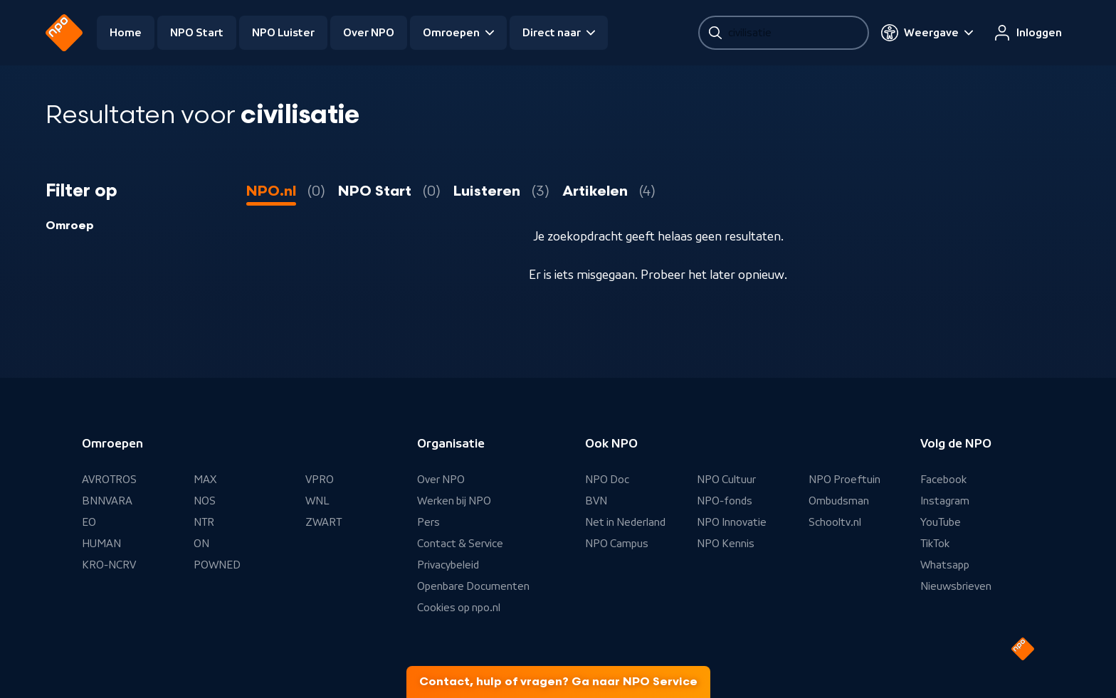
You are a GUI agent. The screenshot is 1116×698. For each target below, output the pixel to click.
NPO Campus (616, 543)
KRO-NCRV (109, 565)
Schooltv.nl (835, 522)
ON (201, 543)
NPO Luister (283, 32)
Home (126, 32)
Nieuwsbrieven (955, 586)
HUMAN (101, 543)
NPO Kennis (725, 543)
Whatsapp (944, 565)
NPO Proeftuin (844, 479)
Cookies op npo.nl (458, 607)
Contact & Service (460, 543)
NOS (205, 501)
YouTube (940, 522)
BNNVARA (107, 501)
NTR (204, 522)
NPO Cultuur (726, 479)
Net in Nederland (625, 522)
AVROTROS (109, 479)
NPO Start (196, 32)
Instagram (944, 501)
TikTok (934, 543)
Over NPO (368, 32)
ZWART (323, 522)
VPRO (319, 479)
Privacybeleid (448, 565)
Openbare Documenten (473, 586)
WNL (317, 501)
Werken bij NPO (454, 501)
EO (89, 522)
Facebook (943, 479)
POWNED (217, 565)
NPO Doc (607, 479)
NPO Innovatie (732, 522)
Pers (428, 522)
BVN (596, 501)
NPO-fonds (724, 501)
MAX (205, 479)
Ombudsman (839, 501)
